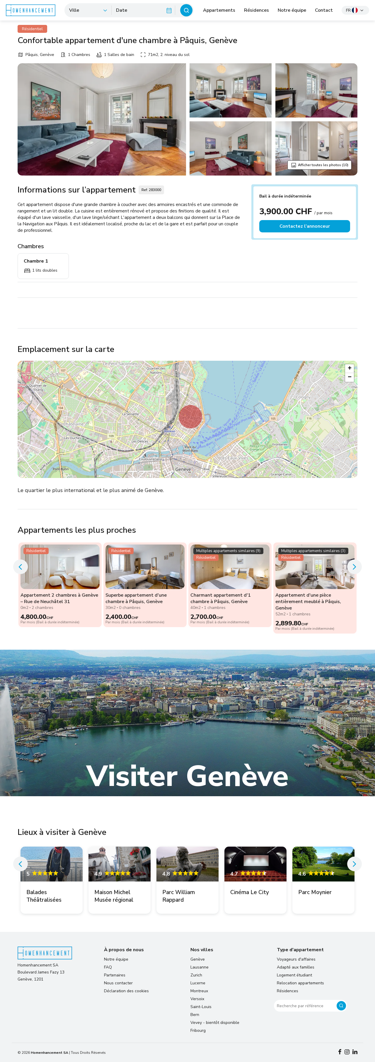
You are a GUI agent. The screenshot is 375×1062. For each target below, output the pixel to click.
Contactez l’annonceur (304, 226)
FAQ (108, 967)
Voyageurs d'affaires (296, 959)
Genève (197, 959)
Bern (194, 1014)
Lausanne (199, 967)
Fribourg (198, 1030)
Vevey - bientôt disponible (214, 1022)
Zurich (196, 975)
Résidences (256, 10)
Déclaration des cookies (126, 991)
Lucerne (197, 983)
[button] (190, 416)
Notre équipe (292, 10)
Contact (324, 10)
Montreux (199, 991)
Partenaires (114, 975)
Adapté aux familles (295, 967)
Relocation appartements (300, 983)
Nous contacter (118, 983)
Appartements (219, 10)
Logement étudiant (294, 975)
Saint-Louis (201, 1007)
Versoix (197, 999)
